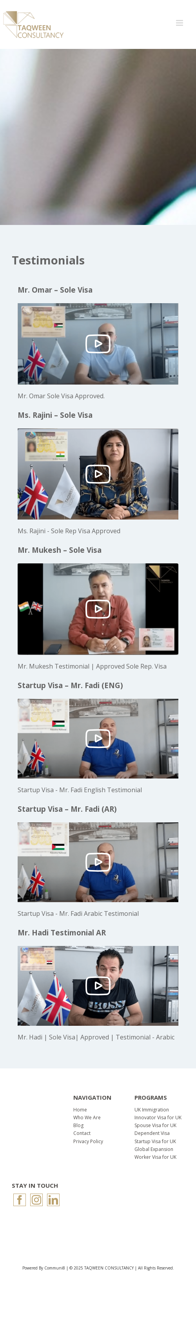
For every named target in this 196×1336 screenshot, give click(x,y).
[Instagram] (36, 1200)
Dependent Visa (152, 1133)
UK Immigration (151, 1109)
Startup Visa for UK (155, 1141)
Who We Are (87, 1117)
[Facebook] (19, 1200)
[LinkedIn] (53, 1200)
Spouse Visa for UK (155, 1125)
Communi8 (54, 1268)
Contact (82, 1133)
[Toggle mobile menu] (180, 23)
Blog (78, 1125)
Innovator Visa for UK (157, 1117)
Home (80, 1109)
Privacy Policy (88, 1141)
